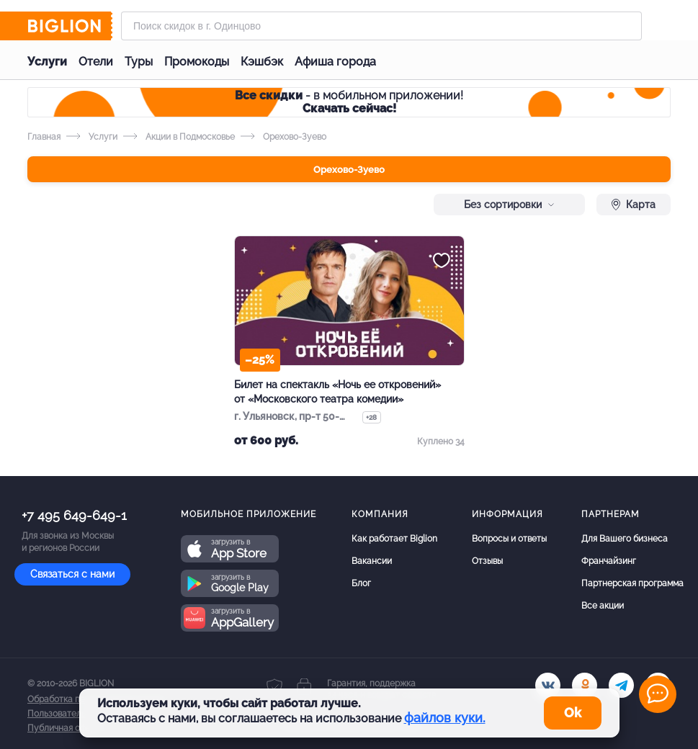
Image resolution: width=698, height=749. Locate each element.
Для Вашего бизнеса (624, 539)
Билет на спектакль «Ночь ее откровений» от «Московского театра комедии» (337, 392)
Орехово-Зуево (349, 169)
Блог (361, 583)
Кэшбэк (262, 61)
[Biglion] (69, 26)
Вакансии (372, 561)
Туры (139, 61)
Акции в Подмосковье (179, 137)
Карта (634, 204)
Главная (44, 137)
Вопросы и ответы (509, 539)
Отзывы (487, 561)
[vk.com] (547, 685)
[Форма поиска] (381, 26)
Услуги (47, 61)
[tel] (621, 685)
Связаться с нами (72, 574)
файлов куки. (445, 717)
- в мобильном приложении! (349, 102)
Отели (96, 61)
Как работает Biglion (394, 539)
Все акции (602, 606)
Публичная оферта (66, 728)
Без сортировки (509, 204)
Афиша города (335, 61)
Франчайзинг (608, 561)
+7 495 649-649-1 (74, 515)
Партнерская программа (632, 583)
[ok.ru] (584, 685)
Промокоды (196, 61)
